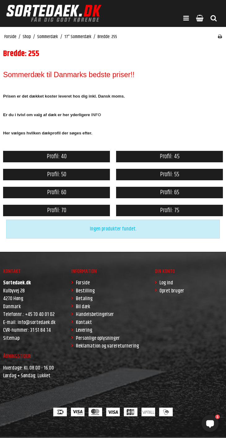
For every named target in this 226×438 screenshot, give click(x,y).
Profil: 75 (169, 210)
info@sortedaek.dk (36, 322)
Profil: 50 (56, 174)
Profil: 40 (57, 156)
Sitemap (11, 338)
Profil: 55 (169, 174)
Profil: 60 (56, 192)
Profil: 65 (169, 192)
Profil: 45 (170, 156)
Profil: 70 (56, 210)
